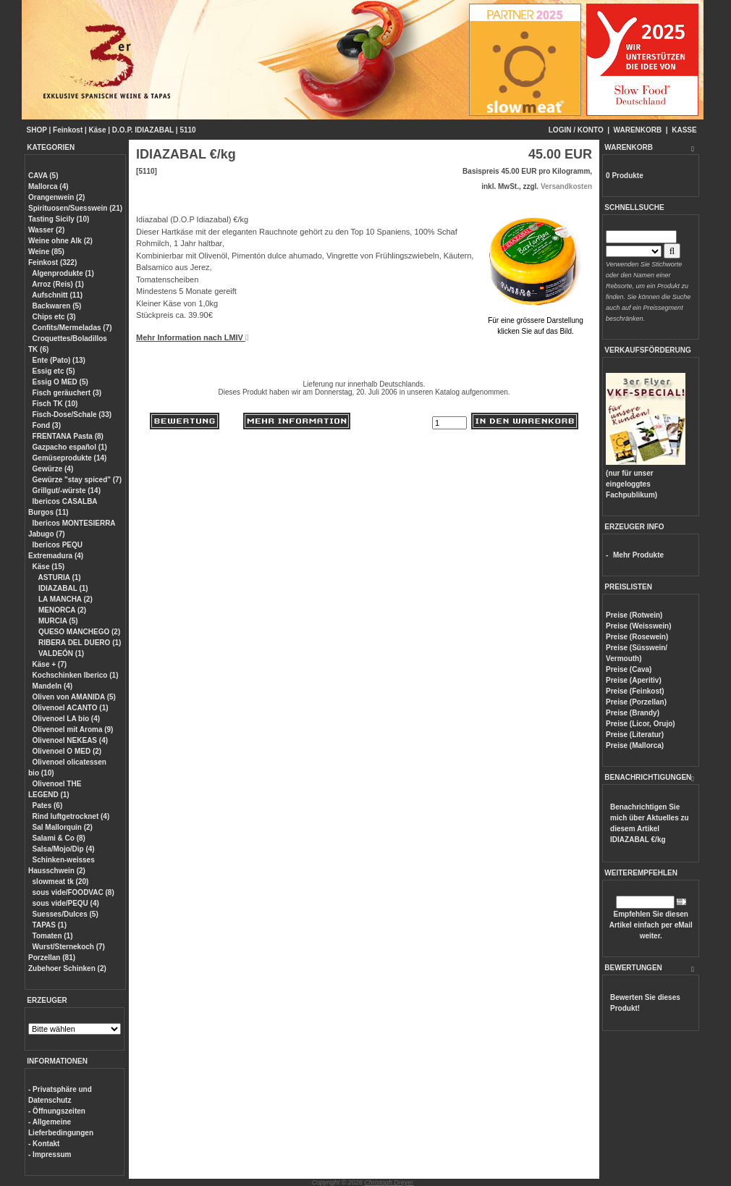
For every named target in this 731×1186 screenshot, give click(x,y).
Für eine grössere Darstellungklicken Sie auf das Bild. (535, 320)
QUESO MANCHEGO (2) (78, 632)
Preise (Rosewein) (637, 637)
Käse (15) (48, 567)
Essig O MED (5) (60, 382)
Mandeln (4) (53, 686)
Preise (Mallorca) (635, 745)
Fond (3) (47, 425)
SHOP (37, 130)
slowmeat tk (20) (61, 882)
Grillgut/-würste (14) (67, 491)
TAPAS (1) (50, 925)
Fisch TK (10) (55, 404)
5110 (187, 130)
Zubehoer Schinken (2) (67, 968)
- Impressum (49, 1154)
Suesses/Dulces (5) (65, 914)
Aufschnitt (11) (57, 295)
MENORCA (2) (61, 610)
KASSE (684, 130)
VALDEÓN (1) (60, 653)
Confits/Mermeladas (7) (72, 328)
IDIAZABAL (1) (62, 588)
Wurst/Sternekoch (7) (69, 947)
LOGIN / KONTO (576, 130)
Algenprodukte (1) (63, 273)
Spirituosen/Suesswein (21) (75, 208)
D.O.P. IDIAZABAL (143, 130)
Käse (97, 130)
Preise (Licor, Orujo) (640, 724)
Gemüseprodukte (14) (70, 458)
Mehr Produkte (638, 555)
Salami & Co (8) (59, 838)
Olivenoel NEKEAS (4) (70, 740)
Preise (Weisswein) (638, 626)
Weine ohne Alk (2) (60, 241)
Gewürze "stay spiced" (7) (77, 480)
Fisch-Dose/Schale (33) (72, 415)
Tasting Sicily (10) (58, 219)
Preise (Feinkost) (635, 691)
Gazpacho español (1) (70, 447)
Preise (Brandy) (632, 713)
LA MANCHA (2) (64, 599)
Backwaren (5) (57, 306)
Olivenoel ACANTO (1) (71, 708)
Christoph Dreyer (388, 1182)
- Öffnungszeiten (56, 1111)
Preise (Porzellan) (636, 702)
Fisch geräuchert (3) (67, 393)
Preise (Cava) (628, 669)
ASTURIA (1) (58, 577)
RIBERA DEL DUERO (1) (78, 643)
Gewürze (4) (53, 469)
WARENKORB (638, 130)
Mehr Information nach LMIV (192, 337)
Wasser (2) (46, 230)
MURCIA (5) (56, 621)
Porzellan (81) (51, 958)
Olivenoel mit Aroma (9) (73, 729)
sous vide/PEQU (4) (66, 903)
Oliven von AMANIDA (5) (74, 697)
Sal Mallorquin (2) (63, 827)
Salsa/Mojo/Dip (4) (64, 849)
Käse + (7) (50, 664)
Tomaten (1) (53, 936)
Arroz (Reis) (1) (58, 284)
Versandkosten (566, 186)
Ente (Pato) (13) (59, 360)
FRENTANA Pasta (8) (68, 436)
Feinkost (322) (52, 262)
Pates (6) (48, 805)
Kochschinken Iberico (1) (76, 675)
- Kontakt (43, 1144)
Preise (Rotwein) (634, 615)
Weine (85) (46, 252)
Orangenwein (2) (56, 197)
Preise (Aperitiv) (634, 680)
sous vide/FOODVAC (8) (73, 892)
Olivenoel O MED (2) (67, 751)
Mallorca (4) (48, 186)
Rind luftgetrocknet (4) (71, 816)
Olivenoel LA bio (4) (67, 719)
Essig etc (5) (54, 371)
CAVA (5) (43, 176)
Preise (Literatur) (635, 735)
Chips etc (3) (54, 317)
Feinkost (68, 130)
